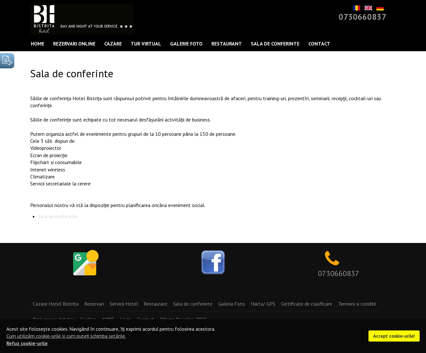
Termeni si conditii (357, 304)
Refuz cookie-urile (27, 343)
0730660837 (362, 16)
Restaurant (226, 43)
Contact (319, 43)
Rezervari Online (74, 43)
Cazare (113, 43)
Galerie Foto (186, 43)
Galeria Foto (231, 304)
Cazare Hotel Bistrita (56, 304)
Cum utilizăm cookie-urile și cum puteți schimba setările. (66, 336)
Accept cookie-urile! (394, 336)
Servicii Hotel (124, 304)
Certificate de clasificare (306, 304)
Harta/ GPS (263, 304)
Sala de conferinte (275, 43)
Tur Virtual (146, 43)
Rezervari (94, 304)
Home (37, 43)
